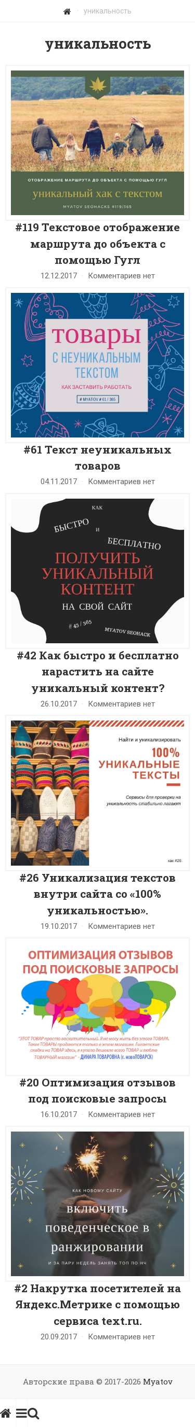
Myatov (158, 1381)
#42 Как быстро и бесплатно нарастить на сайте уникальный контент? (98, 671)
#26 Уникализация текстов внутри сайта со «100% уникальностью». (97, 893)
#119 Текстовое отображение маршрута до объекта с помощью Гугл (97, 243)
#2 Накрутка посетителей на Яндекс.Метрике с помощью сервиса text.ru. (97, 1304)
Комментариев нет (121, 275)
